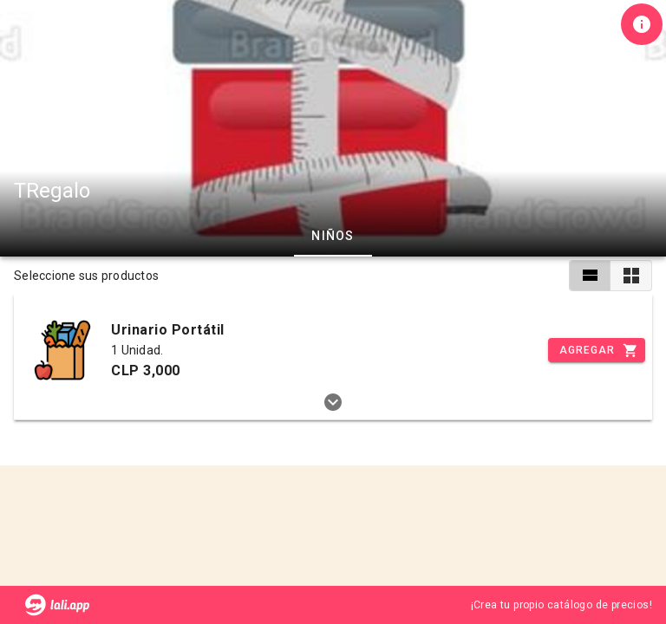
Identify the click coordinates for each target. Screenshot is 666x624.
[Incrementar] (596, 350)
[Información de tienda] (642, 24)
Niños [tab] (332, 236)
